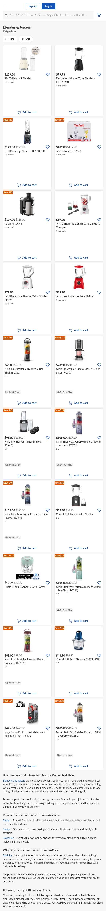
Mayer (6, 829)
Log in (48, 6)
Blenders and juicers (14, 780)
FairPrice (7, 855)
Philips (6, 820)
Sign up (33, 6)
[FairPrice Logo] (16, 6)
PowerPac (8, 837)
